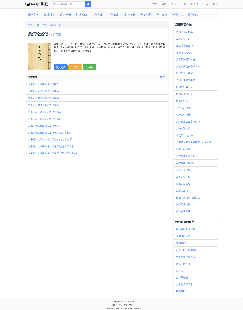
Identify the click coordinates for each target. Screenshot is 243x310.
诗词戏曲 (81, 14)
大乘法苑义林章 (184, 31)
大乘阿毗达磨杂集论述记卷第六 (44, 125)
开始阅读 (60, 67)
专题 (164, 4)
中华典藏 (37, 4)
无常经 (179, 270)
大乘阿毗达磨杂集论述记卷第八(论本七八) (50, 139)
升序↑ (163, 77)
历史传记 (65, 14)
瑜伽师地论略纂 (184, 52)
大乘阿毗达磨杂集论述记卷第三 (44, 105)
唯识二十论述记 (184, 73)
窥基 (58, 34)
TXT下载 (75, 67)
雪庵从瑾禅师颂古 (185, 256)
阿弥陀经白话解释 (185, 229)
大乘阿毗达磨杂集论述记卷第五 (44, 118)
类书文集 (161, 14)
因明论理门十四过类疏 (188, 197)
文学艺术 (97, 14)
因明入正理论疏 (184, 94)
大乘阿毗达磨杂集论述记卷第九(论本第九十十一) (53, 146)
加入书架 (89, 67)
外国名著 (177, 14)
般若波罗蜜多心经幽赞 (188, 66)
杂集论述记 (55, 24)
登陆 (205, 4)
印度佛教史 (182, 291)
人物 (173, 4)
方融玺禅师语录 (184, 284)
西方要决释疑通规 (185, 156)
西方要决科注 (183, 211)
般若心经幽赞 (183, 149)
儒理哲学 (49, 14)
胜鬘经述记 (182, 190)
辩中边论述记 (183, 128)
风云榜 (194, 4)
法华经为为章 (183, 204)
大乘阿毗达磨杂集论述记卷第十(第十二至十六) (52, 153)
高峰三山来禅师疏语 (186, 250)
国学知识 (193, 14)
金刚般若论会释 (184, 135)
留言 (154, 4)
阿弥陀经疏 (182, 101)
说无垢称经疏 (183, 114)
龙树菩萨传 (182, 243)
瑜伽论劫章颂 (183, 183)
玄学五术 (113, 14)
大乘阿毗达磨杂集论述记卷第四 (44, 111)
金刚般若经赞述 (184, 107)
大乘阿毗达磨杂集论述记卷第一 (44, 91)
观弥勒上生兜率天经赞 (188, 121)
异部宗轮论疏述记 (185, 163)
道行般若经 (182, 277)
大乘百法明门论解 (185, 59)
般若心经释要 (183, 263)
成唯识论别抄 (183, 176)
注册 (215, 4)
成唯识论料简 (183, 170)
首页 (30, 24)
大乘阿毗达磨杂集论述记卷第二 (44, 98)
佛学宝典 (33, 14)
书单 (183, 4)
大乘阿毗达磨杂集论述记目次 (43, 84)
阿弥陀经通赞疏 (184, 87)
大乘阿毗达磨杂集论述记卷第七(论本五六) (50, 132)
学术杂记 (129, 14)
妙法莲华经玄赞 (184, 45)
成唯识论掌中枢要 (185, 80)
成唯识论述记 (183, 38)
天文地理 (145, 14)
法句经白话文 (183, 236)
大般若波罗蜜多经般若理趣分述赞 (194, 142)
